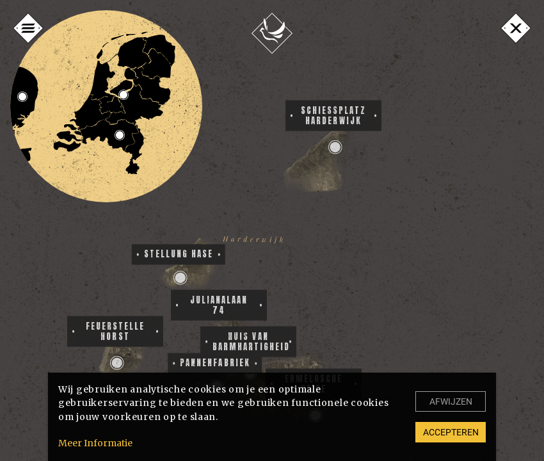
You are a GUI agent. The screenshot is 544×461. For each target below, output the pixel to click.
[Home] (272, 33)
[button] (117, 363)
